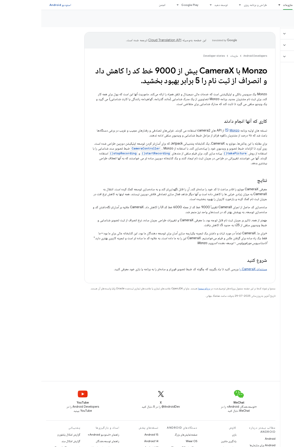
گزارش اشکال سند (29, 441)
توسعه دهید (180, 5)
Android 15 (110, 434)
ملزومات (193, 56)
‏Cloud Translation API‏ (123, 40)
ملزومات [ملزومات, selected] (246, 5)
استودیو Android (19, 5)
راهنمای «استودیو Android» (62, 434)
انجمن (121, 5)
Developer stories (272, 20)
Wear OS (150, 441)
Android (229, 438)
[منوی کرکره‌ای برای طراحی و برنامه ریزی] (197, 5)
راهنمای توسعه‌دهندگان (66, 441)
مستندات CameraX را (212, 269)
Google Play (148, 5)
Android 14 (110, 441)
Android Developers (214, 56)
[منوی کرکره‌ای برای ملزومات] (236, 5)
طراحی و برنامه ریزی (214, 5)
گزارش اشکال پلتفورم (27, 434)
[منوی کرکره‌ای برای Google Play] (134, 5)
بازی (193, 434)
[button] (270, 33)
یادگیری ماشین (187, 441)
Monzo (193, 130)
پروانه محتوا (163, 288)
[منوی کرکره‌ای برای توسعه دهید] (167, 5)
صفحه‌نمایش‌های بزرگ (144, 434)
